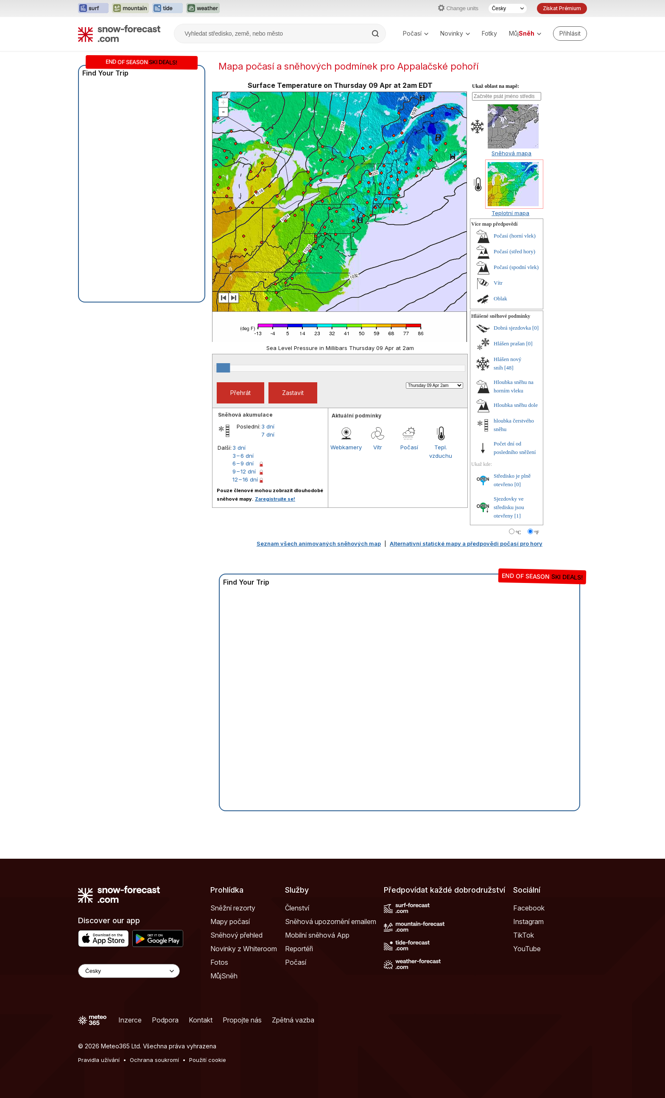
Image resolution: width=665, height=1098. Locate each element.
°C (518, 532)
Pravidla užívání (99, 1059)
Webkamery (346, 447)
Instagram (528, 921)
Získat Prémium (562, 8)
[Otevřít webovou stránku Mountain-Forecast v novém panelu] (130, 8)
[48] (509, 367)
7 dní (267, 434)
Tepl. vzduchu (440, 451)
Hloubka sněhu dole (516, 405)
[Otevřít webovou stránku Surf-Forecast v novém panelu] (93, 8)
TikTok (523, 935)
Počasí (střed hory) (514, 251)
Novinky (455, 33)
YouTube (527, 948)
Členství (297, 908)
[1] (517, 516)
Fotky (489, 33)
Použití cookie (207, 1059)
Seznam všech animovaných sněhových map (319, 543)
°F (536, 532)
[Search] (376, 33)
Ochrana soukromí (154, 1059)
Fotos (219, 962)
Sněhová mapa (511, 153)
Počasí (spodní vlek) (516, 267)
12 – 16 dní (245, 479)
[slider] (223, 368)
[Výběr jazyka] (508, 8)
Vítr (377, 447)
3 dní (267, 426)
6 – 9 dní (243, 463)
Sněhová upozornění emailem (330, 921)
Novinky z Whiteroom (243, 948)
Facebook (529, 908)
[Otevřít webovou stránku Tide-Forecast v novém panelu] (167, 8)
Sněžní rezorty (232, 908)
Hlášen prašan (509, 343)
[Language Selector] (129, 971)
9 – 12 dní (244, 471)
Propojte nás (242, 1020)
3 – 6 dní (243, 455)
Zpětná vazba (293, 1020)
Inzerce (130, 1020)
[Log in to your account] (570, 33)
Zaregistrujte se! (275, 499)
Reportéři (299, 948)
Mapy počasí (230, 921)
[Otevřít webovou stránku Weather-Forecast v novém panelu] (203, 8)
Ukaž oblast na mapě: (495, 86)
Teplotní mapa (510, 213)
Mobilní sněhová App (317, 935)
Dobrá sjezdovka (512, 328)
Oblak (500, 298)
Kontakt (200, 1020)
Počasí (415, 33)
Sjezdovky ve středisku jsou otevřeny (509, 507)
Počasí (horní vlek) (515, 235)
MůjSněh (224, 976)
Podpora (165, 1020)
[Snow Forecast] (119, 33)
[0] (535, 328)
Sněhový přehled (236, 935)
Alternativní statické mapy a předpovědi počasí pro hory (466, 543)
